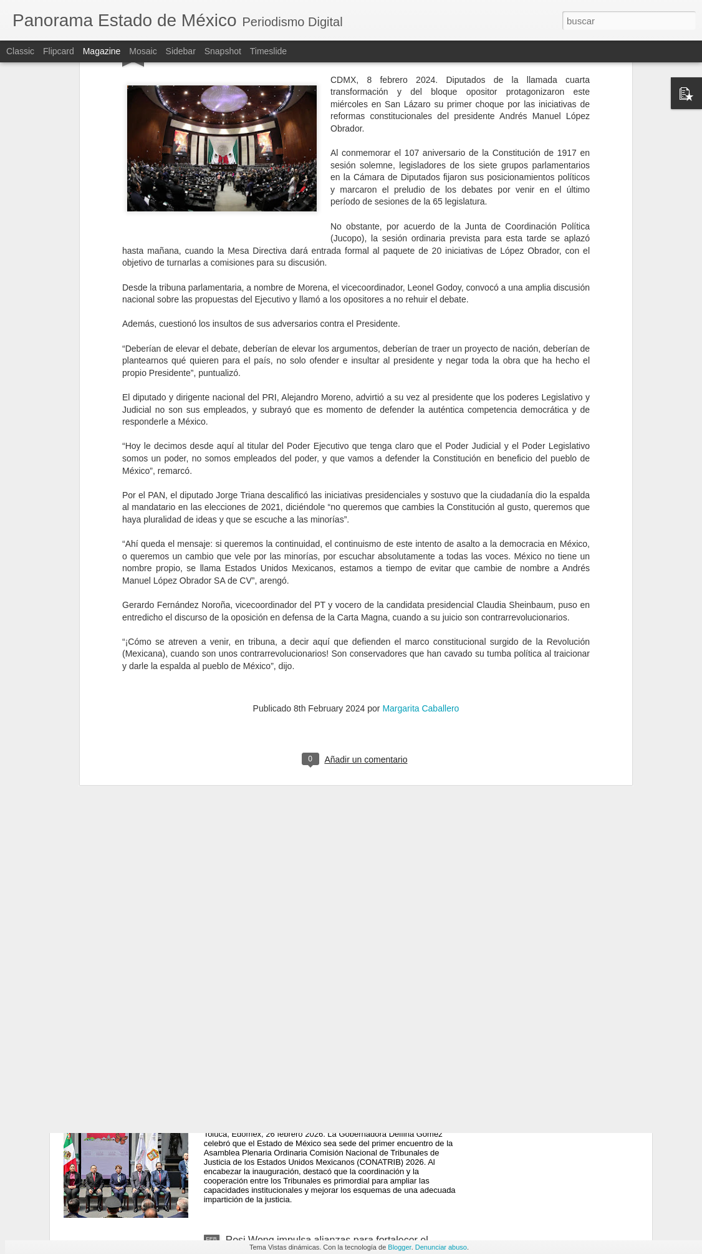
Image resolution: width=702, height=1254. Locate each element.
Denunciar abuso (441, 1247)
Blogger (399, 1247)
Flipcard (58, 51)
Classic (20, 51)
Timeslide (268, 51)
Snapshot (222, 51)
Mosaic (142, 51)
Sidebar (181, 51)
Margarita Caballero (420, 579)
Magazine (102, 51)
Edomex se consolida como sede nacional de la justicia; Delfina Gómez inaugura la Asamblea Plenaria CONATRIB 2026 (331, 1109)
